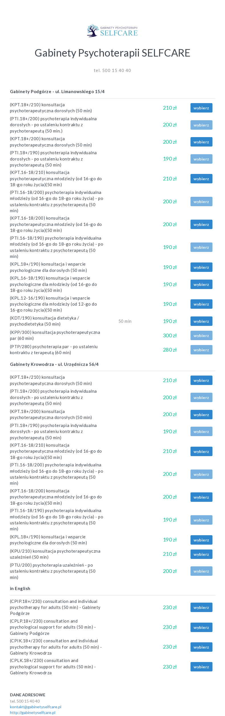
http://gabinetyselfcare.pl (32, 712)
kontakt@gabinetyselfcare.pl (35, 706)
